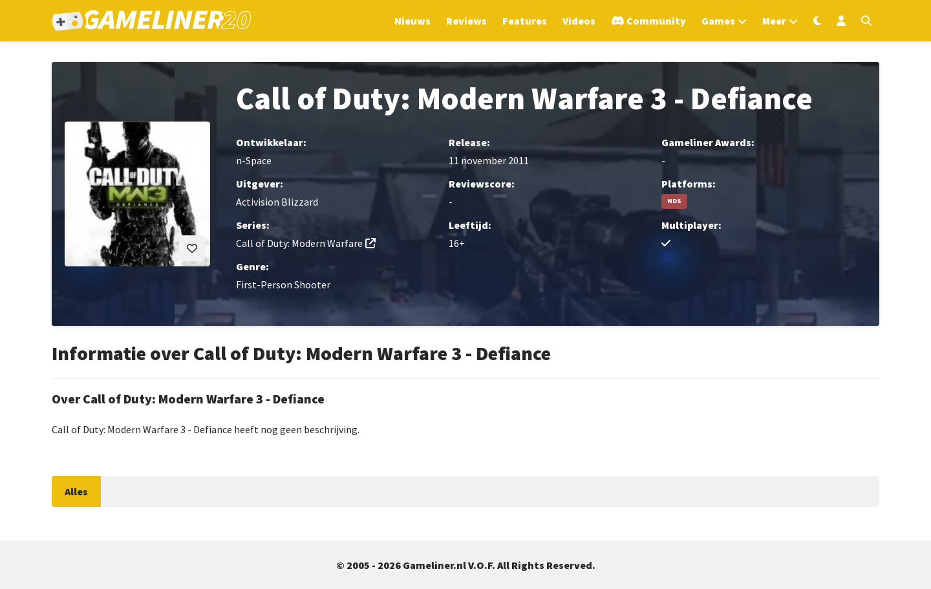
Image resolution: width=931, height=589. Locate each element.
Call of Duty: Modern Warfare (299, 243)
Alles (76, 491)
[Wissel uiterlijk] (817, 20)
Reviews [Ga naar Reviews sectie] (466, 20)
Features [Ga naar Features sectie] (524, 20)
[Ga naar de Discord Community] (648, 20)
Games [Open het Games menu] (718, 20)
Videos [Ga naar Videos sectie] (578, 20)
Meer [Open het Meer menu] (774, 20)
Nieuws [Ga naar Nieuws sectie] (412, 20)
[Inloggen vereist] (192, 248)
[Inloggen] (841, 21)
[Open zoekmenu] (866, 21)
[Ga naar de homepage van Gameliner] (151, 20)
